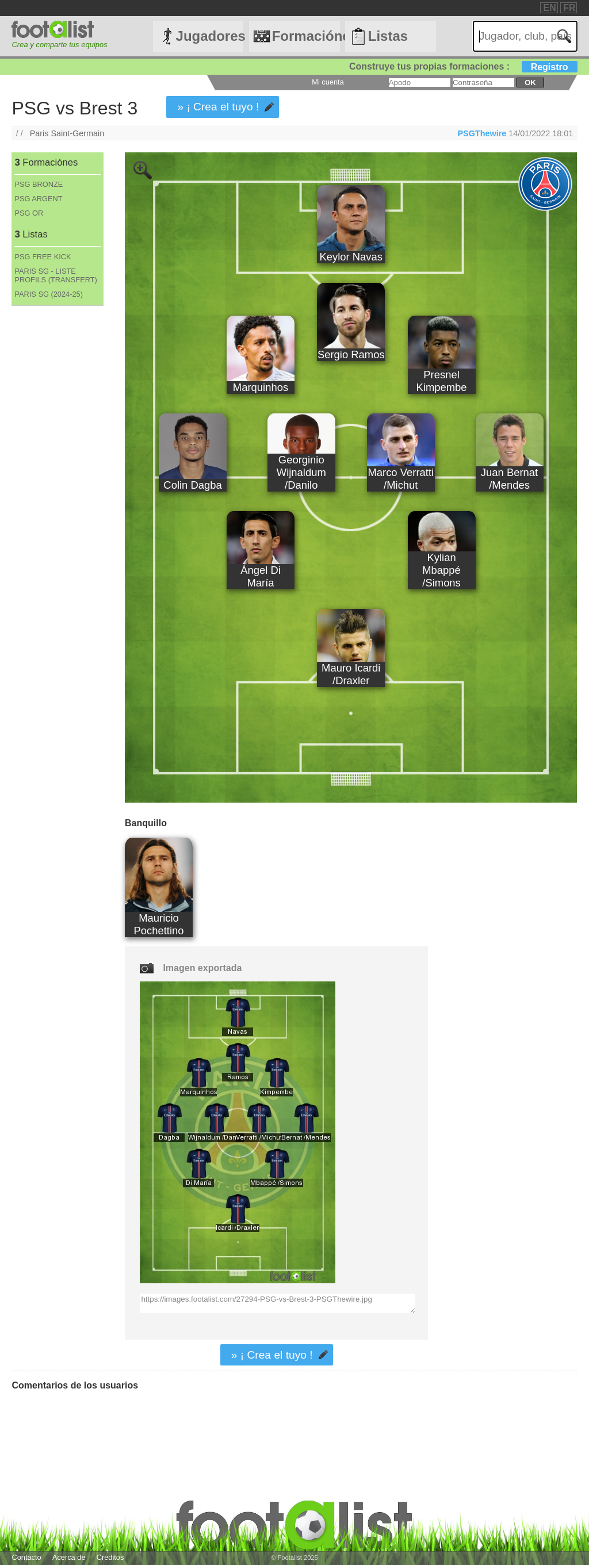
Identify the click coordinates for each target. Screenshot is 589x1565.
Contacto (26, 1557)
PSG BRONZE (38, 184)
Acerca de (69, 1557)
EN (549, 8)
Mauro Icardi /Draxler (351, 674)
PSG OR (28, 213)
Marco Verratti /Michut (401, 478)
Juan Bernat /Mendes (509, 478)
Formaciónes (306, 36)
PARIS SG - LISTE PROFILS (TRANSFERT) (55, 275)
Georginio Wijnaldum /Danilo (301, 472)
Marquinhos (260, 387)
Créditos (110, 1557)
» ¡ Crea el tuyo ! (218, 107)
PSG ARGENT (38, 198)
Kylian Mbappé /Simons (441, 570)
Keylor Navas (351, 257)
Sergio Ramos (351, 354)
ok (530, 82)
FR (569, 8)
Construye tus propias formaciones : (463, 66)
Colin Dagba (192, 485)
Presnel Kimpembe (441, 381)
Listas (388, 36)
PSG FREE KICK (42, 256)
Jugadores (210, 36)
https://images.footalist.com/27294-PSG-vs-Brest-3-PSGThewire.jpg (277, 1303)
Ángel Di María (260, 576)
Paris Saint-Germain (67, 133)
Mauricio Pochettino (159, 924)
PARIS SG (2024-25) (48, 294)
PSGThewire (481, 133)
